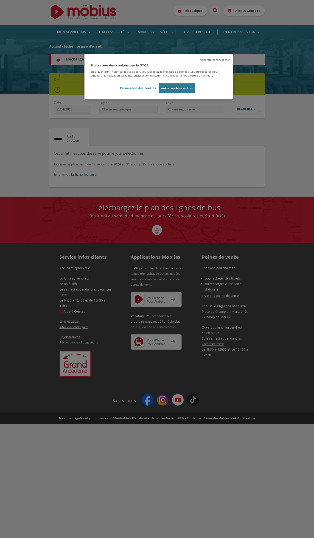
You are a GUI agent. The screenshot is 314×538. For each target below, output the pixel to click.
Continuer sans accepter (215, 59)
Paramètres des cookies (138, 88)
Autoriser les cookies (177, 88)
